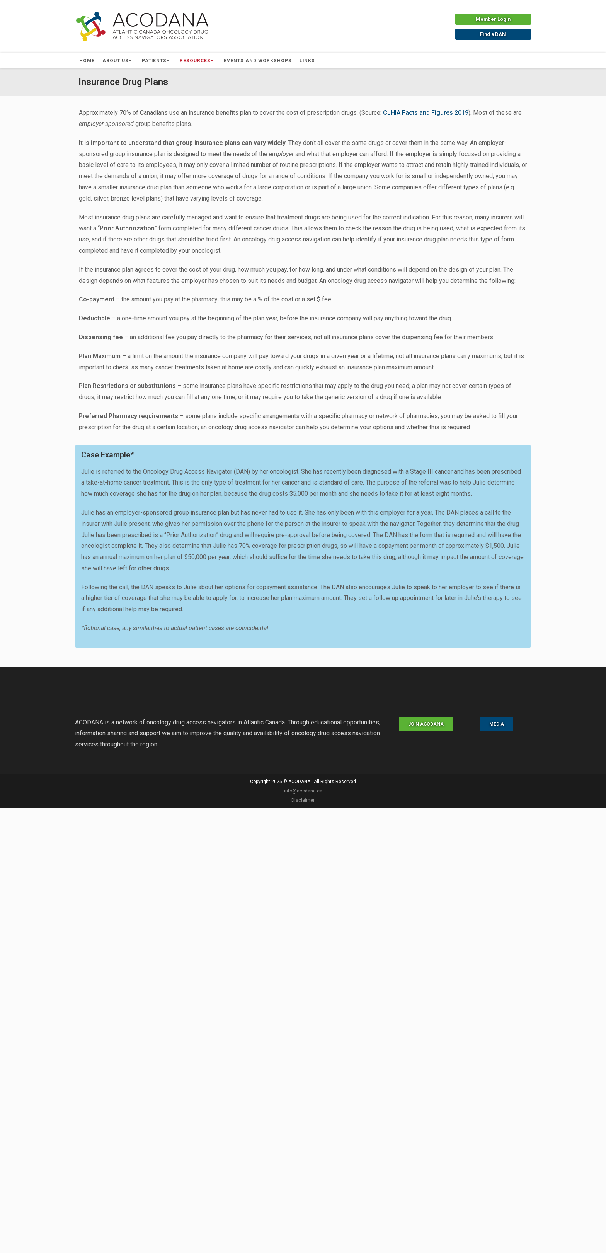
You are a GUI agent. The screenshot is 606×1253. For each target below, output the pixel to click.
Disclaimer (303, 800)
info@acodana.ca (303, 791)
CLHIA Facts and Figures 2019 (425, 112)
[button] (493, 19)
